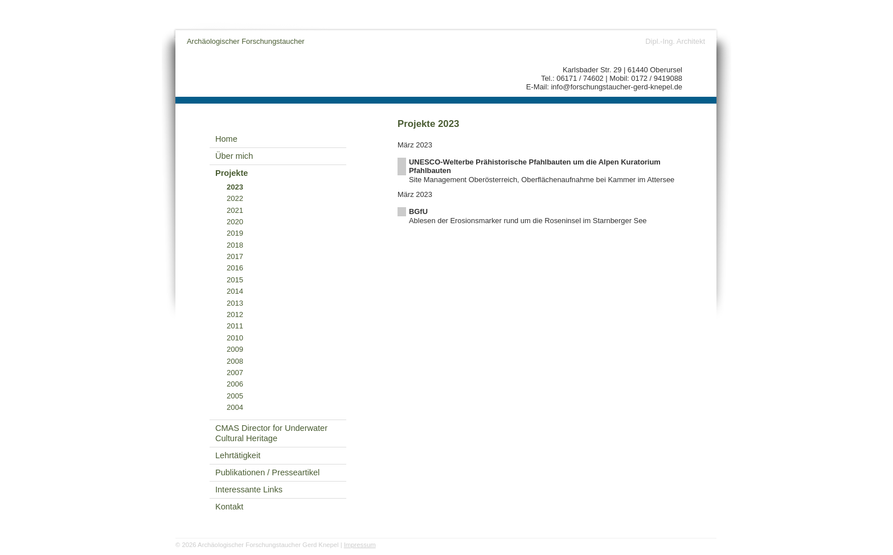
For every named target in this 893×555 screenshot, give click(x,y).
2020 (235, 221)
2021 (235, 210)
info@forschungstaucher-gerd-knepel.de (617, 87)
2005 (235, 396)
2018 (235, 245)
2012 (235, 314)
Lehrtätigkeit (237, 455)
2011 (235, 326)
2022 (235, 198)
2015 (235, 280)
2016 (235, 268)
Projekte (231, 173)
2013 (235, 303)
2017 (235, 256)
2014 (235, 291)
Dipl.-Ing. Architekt (675, 41)
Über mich (234, 156)
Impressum (360, 544)
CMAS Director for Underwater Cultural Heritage (271, 433)
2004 (235, 407)
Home (226, 138)
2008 (235, 361)
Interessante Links (248, 489)
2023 (235, 187)
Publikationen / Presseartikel (267, 472)
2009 (235, 349)
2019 (235, 233)
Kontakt (229, 506)
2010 (235, 338)
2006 (235, 384)
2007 (235, 372)
